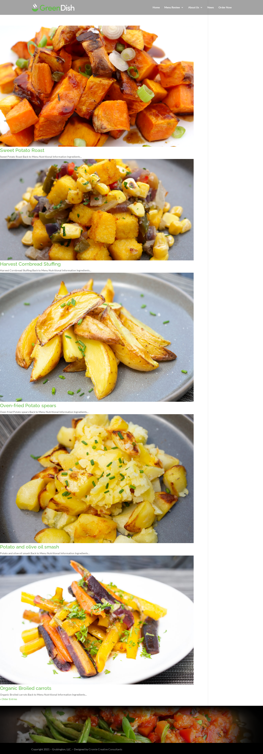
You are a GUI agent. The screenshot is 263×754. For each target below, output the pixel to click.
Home (156, 7)
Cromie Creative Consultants (105, 749)
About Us (193, 7)
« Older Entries (8, 699)
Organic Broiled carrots (25, 688)
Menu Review (172, 7)
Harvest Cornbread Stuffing (30, 264)
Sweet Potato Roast (22, 150)
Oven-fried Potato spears (28, 405)
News (210, 7)
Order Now (225, 7)
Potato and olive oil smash (29, 547)
